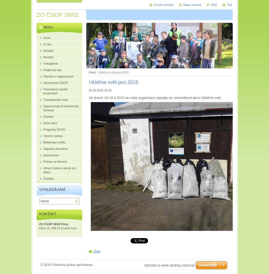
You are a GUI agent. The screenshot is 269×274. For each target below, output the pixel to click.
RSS (214, 4)
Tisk (229, 4)
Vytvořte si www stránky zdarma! (169, 265)
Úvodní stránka (164, 4)
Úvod (92, 72)
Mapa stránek (192, 4)
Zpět (97, 251)
